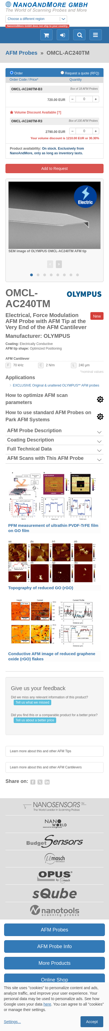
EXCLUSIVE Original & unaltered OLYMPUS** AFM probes (56, 385)
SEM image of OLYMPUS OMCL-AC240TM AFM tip (47, 251)
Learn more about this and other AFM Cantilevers (46, 767)
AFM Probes (21, 53)
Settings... (12, 1022)
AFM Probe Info (54, 946)
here (47, 1004)
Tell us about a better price (35, 720)
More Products (54, 963)
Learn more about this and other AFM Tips (40, 751)
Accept (92, 1022)
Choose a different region (37, 19)
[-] (72, 99)
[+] (96, 99)
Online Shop (54, 980)
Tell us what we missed (32, 702)
